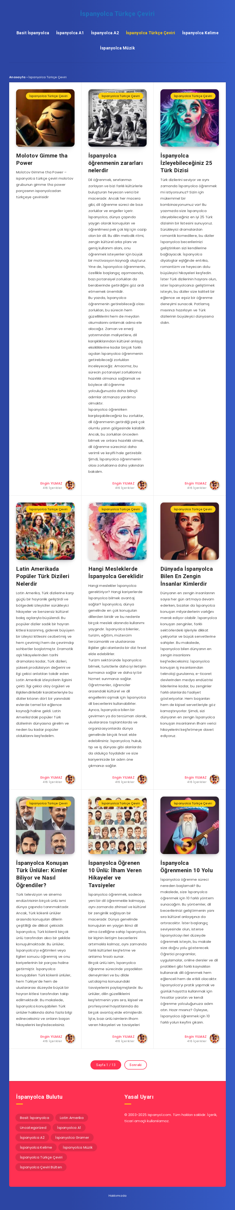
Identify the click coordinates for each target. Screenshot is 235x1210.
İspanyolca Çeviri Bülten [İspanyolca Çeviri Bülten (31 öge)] (41, 1167)
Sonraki (135, 1065)
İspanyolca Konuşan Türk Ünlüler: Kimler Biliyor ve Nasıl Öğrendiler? (42, 874)
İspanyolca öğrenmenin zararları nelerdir (115, 163)
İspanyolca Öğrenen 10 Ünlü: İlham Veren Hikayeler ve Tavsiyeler (115, 874)
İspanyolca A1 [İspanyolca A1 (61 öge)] (69, 1127)
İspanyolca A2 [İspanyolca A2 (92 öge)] (32, 1137)
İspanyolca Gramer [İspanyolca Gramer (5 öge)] (72, 1137)
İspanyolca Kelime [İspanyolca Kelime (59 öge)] (36, 1147)
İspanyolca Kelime (200, 32)
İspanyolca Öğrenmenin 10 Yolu (186, 867)
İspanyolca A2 (105, 32)
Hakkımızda (118, 1195)
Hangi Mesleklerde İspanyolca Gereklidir (116, 572)
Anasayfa (17, 77)
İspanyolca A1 (70, 32)
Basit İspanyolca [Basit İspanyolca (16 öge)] (34, 1117)
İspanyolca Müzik (117, 48)
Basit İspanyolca (33, 32)
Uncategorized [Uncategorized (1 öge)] (33, 1127)
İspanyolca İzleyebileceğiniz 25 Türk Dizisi (186, 163)
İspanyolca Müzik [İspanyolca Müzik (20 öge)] (77, 1147)
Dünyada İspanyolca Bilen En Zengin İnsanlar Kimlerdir (186, 576)
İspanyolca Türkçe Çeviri (117, 13)
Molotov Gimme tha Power (41, 159)
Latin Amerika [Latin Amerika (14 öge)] (72, 1117)
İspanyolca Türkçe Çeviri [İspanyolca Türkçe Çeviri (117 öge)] (41, 1157)
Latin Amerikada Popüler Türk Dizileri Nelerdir (43, 576)
